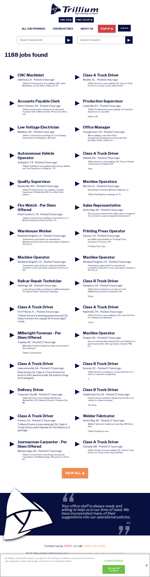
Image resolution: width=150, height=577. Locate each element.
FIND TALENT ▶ (84, 20)
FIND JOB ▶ (66, 20)
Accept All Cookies (113, 571)
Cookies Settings (113, 562)
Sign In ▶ (124, 28)
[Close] (146, 567)
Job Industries (63, 28)
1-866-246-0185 (94, 547)
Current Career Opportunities (110, 555)
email (68, 547)
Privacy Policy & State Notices (82, 555)
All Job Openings (33, 28)
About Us (86, 28)
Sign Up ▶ (106, 28)
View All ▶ (75, 474)
